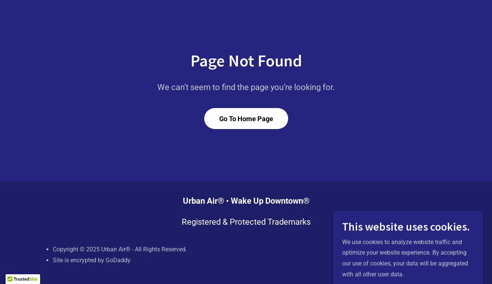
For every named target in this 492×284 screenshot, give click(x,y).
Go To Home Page (246, 119)
